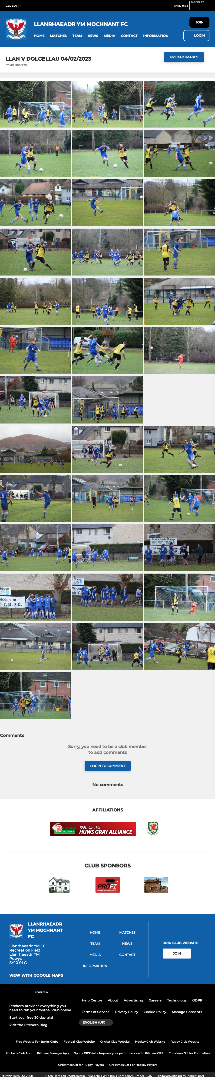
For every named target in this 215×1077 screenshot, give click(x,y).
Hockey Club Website (150, 1041)
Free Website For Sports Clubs (37, 1041)
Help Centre (92, 1000)
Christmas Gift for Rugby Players (81, 1065)
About (113, 1000)
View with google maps (36, 975)
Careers (155, 1000)
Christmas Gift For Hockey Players (133, 1065)
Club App (13, 5)
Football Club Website (79, 1041)
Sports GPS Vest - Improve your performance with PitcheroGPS (118, 1053)
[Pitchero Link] (200, 7)
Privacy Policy (126, 1012)
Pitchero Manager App (53, 1053)
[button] (39, 35)
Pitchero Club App (18, 1053)
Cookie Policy (155, 1012)
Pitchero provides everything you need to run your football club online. (40, 1008)
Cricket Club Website (114, 1041)
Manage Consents (187, 1012)
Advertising (133, 1000)
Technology (177, 1000)
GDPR (197, 1000)
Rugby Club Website (185, 1041)
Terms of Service (95, 1012)
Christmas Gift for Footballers (189, 1053)
